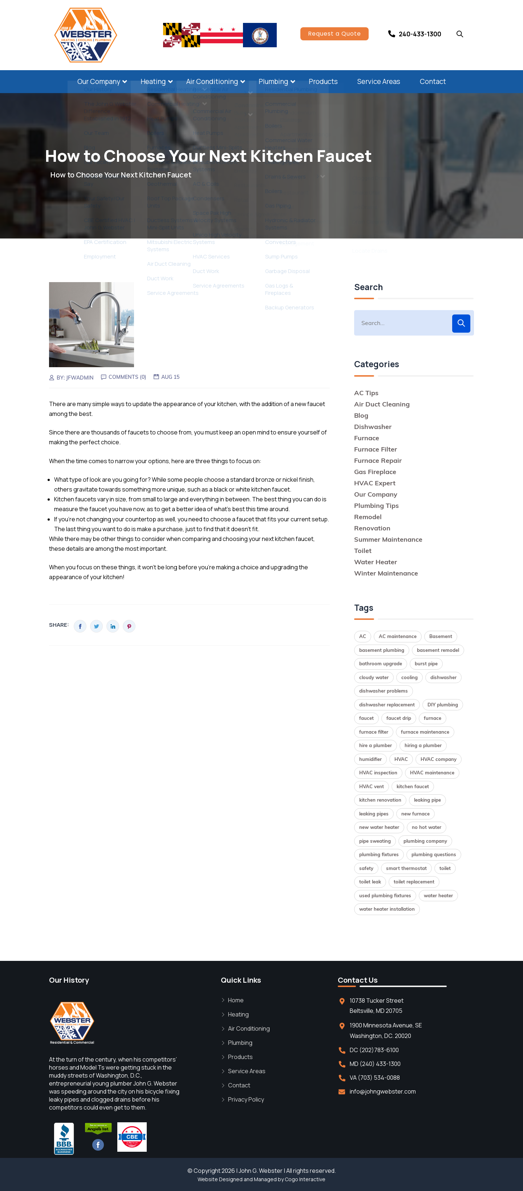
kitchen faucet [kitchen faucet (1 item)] (413, 786)
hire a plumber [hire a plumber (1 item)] (375, 745)
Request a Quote (334, 33)
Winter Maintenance (386, 573)
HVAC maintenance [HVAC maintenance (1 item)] (432, 772)
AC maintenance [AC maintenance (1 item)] (398, 636)
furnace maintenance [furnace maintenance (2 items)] (425, 732)
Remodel (368, 517)
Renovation (372, 528)
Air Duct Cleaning (382, 404)
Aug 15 (170, 377)
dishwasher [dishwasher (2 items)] (443, 677)
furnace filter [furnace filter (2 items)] (373, 732)
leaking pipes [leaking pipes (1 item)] (374, 814)
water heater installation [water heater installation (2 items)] (387, 909)
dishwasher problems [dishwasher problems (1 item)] (383, 691)
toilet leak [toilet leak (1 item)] (370, 882)
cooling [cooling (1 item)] (409, 677)
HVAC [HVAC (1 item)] (401, 759)
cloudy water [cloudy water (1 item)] (374, 677)
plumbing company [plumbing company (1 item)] (425, 841)
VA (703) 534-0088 (375, 1078)
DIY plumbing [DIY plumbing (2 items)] (442, 704)
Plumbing (273, 81)
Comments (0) (127, 377)
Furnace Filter (375, 449)
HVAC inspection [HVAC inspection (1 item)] (378, 772)
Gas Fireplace (375, 472)
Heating (153, 81)
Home (236, 1000)
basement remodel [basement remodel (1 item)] (438, 650)
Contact (433, 81)
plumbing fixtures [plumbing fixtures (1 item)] (379, 854)
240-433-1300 (420, 34)
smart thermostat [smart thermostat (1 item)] (406, 868)
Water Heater (375, 562)
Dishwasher (373, 426)
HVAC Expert (375, 483)
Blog (361, 415)
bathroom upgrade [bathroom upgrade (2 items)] (380, 663)
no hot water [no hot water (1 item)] (426, 827)
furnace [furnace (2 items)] (432, 718)
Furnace (366, 438)
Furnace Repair (378, 460)
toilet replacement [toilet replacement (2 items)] (414, 882)
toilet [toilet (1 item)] (445, 868)
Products (323, 81)
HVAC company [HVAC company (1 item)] (439, 759)
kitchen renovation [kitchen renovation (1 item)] (380, 800)
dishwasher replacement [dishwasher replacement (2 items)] (387, 704)
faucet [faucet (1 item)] (366, 718)
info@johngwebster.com (383, 1091)
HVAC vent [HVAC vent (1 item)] (371, 786)
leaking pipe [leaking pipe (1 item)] (427, 800)
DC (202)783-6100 (374, 1050)
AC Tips (366, 393)
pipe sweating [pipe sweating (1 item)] (375, 841)
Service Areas (378, 81)
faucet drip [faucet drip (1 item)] (398, 718)
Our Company (98, 81)
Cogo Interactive (305, 1179)
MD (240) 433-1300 (375, 1064)
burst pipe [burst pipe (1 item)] (426, 663)
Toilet (363, 550)
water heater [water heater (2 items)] (438, 895)
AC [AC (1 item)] (362, 636)
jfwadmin (80, 377)
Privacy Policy (246, 1099)
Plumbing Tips (376, 505)
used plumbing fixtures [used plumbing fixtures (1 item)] (385, 895)
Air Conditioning (212, 81)
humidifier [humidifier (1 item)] (370, 759)
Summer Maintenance (388, 539)
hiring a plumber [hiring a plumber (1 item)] (423, 745)
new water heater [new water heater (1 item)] (379, 827)
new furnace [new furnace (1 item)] (415, 814)
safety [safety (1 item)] (366, 868)
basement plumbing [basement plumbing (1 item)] (381, 650)
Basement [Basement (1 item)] (440, 636)
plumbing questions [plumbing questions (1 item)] (433, 854)
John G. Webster (261, 1171)
